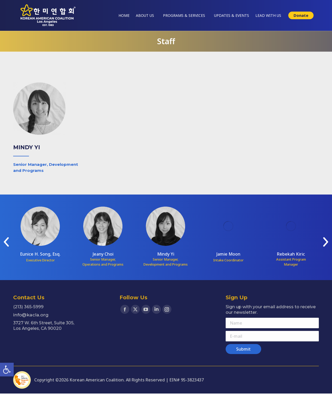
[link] (7, 369)
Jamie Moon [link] (228, 263)
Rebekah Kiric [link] (291, 263)
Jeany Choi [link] (103, 263)
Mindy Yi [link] (165, 263)
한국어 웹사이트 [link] (307, 4)
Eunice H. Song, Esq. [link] (40, 263)
